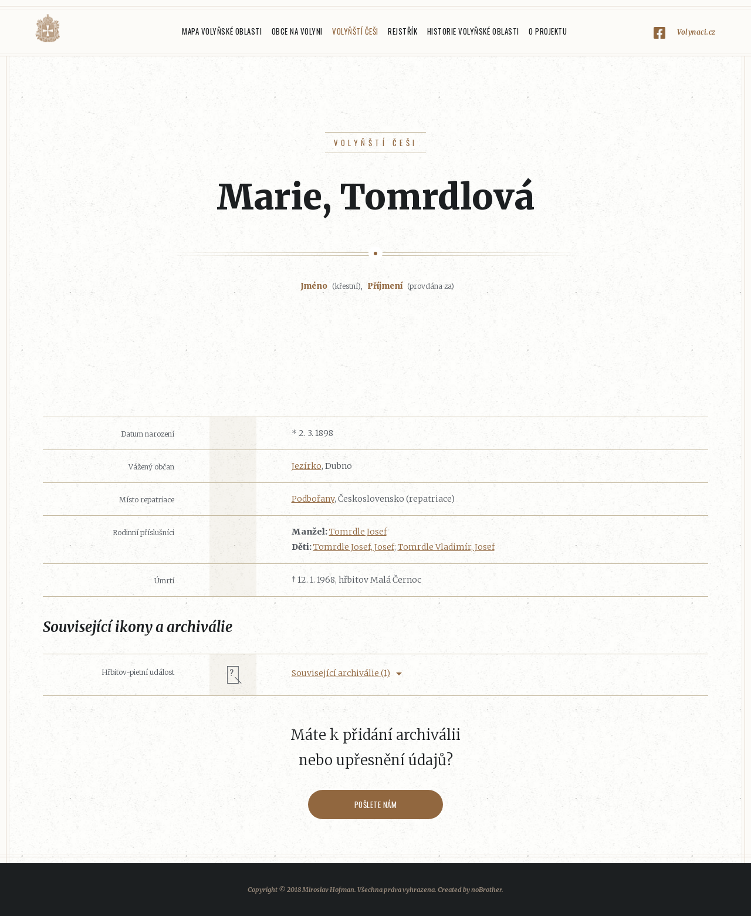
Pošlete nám (375, 804)
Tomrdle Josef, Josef (353, 547)
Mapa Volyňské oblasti (222, 31)
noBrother (486, 889)
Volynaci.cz (696, 32)
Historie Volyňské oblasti (473, 31)
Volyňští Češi (355, 31)
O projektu (548, 31)
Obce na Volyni (297, 31)
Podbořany (313, 499)
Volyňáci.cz (47, 28)
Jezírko (307, 466)
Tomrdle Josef (358, 531)
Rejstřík (402, 31)
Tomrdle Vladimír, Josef (446, 547)
